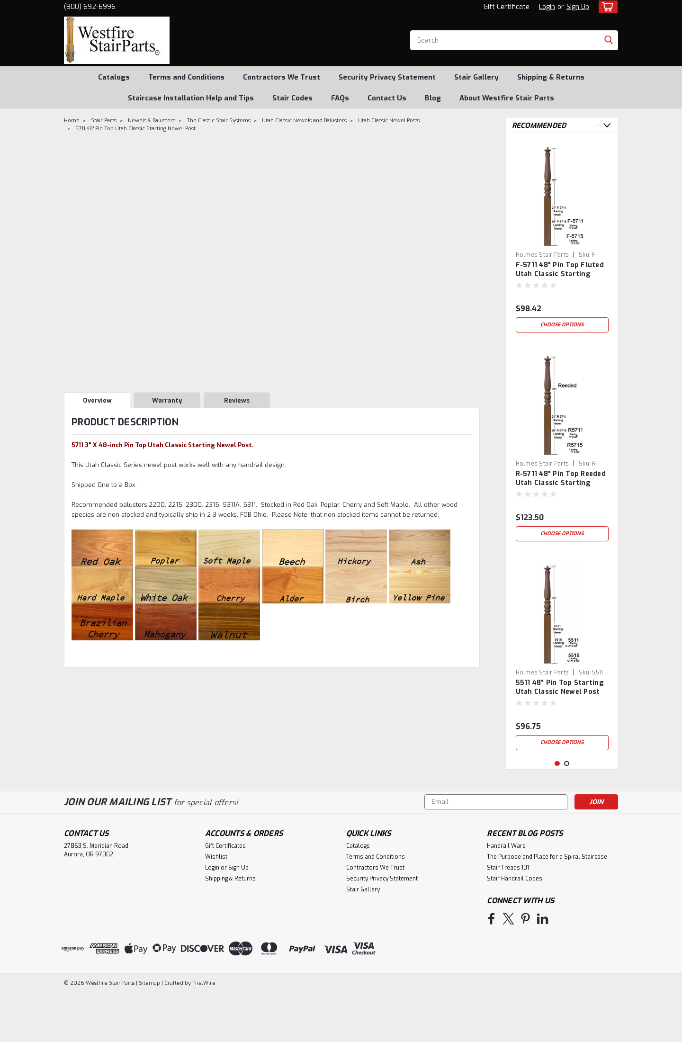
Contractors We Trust (281, 77)
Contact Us (387, 98)
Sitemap (149, 1032)
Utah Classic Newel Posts (389, 120)
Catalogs (114, 77)
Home (72, 120)
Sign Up (577, 6)
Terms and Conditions (186, 77)
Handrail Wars (506, 895)
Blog (433, 98)
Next (606, 125)
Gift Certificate (506, 6)
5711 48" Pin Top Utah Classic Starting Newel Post (135, 128)
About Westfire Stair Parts (506, 98)
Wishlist (216, 906)
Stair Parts (104, 120)
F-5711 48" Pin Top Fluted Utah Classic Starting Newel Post (560, 269)
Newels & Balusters (151, 120)
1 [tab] (557, 813)
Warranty (167, 400)
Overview (97, 400)
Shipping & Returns (550, 77)
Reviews (237, 400)
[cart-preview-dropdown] (606, 6)
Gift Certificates (225, 895)
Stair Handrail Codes (514, 928)
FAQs (340, 98)
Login (547, 6)
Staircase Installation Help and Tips (191, 98)
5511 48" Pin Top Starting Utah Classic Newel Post (560, 687)
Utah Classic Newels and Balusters (304, 120)
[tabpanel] (562, 239)
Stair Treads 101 (508, 917)
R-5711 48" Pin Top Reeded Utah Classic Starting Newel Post (561, 478)
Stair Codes (292, 98)
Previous (597, 125)
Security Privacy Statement (387, 77)
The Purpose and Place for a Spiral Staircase (547, 906)
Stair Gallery (476, 77)
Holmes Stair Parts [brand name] (542, 255)
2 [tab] (566, 813)
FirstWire (203, 1032)
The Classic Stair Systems (219, 120)
